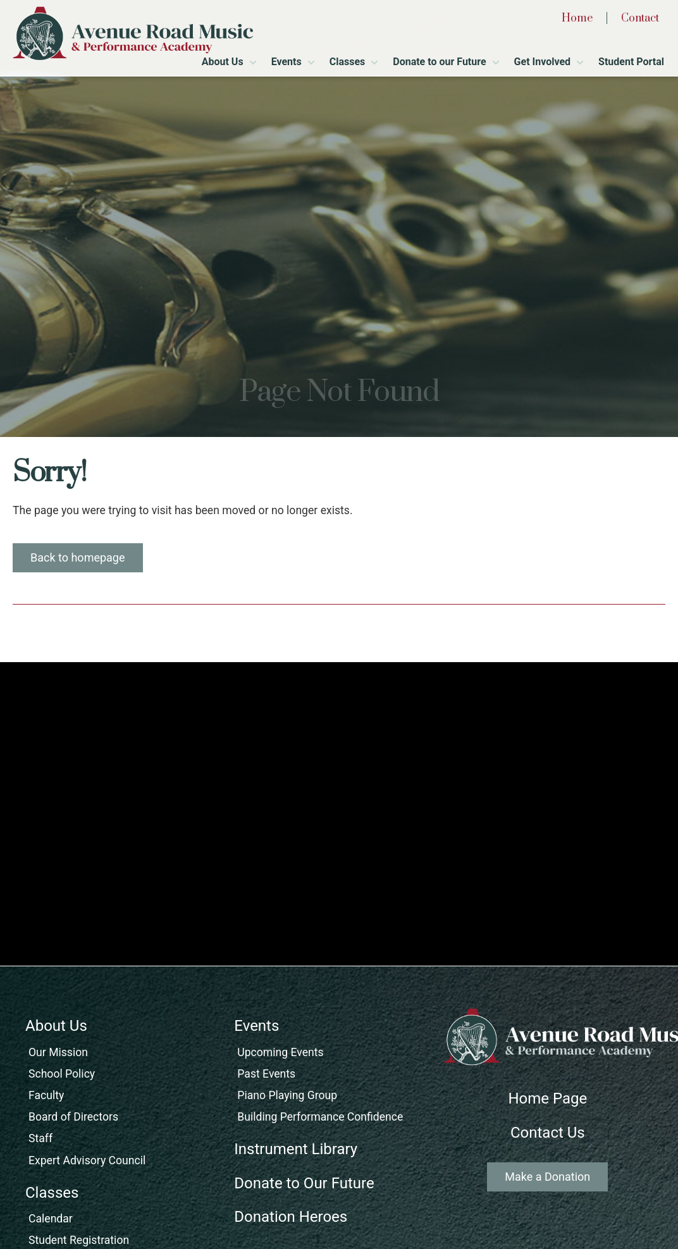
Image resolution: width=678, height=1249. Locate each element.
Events (286, 62)
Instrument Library (295, 1149)
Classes (348, 62)
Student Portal (631, 62)
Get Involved (542, 62)
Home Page (547, 1098)
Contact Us (547, 1132)
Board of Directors (73, 1117)
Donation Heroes (290, 1217)
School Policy (61, 1073)
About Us (222, 62)
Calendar (50, 1218)
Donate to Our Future (304, 1183)
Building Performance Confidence (320, 1117)
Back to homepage (77, 557)
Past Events (266, 1073)
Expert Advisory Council (86, 1160)
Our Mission (58, 1052)
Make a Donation (547, 1176)
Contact (640, 18)
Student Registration (78, 1240)
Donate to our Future (439, 62)
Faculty (46, 1095)
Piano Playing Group (287, 1095)
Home (577, 18)
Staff (40, 1138)
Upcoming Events (280, 1052)
